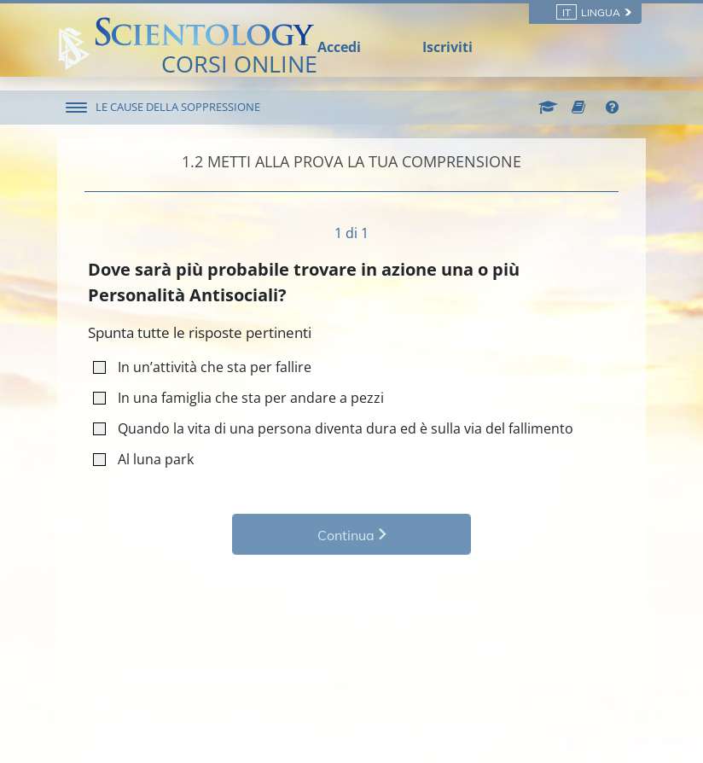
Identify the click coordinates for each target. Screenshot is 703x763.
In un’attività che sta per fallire (207, 366)
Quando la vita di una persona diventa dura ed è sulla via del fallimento (338, 428)
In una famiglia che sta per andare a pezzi (244, 397)
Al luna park (149, 459)
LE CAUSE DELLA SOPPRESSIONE (178, 106)
